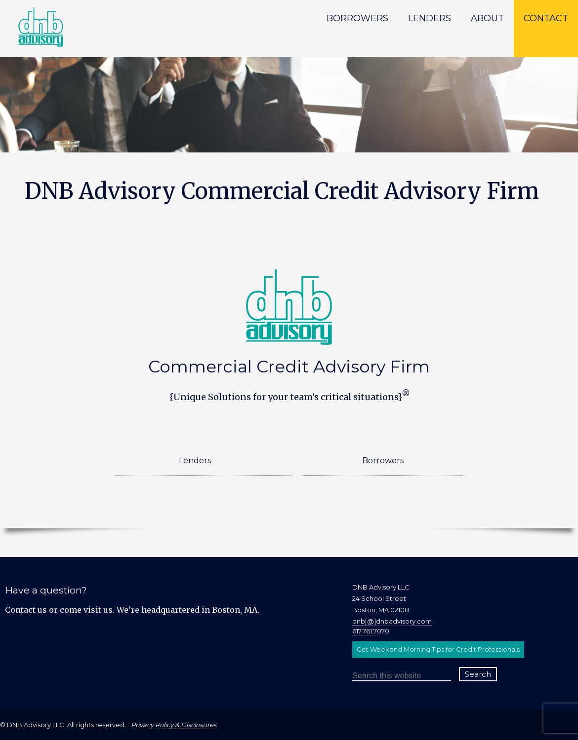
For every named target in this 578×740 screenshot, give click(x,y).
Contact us (26, 610)
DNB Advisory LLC (81, 34)
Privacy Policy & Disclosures (173, 725)
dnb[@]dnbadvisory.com (392, 621)
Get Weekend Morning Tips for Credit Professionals (438, 649)
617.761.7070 (370, 631)
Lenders (195, 460)
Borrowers (383, 460)
